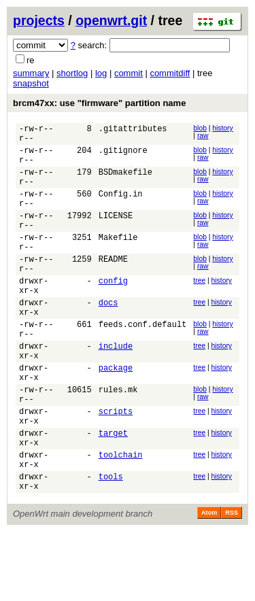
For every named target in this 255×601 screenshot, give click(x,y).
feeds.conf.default (143, 362)
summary (31, 73)
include (116, 388)
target (113, 492)
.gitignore (123, 156)
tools (111, 543)
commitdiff (170, 73)
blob (200, 128)
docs (108, 337)
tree (199, 309)
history (222, 128)
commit (128, 73)
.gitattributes (133, 130)
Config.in (121, 207)
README (113, 285)
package (116, 414)
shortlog (72, 73)
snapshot (31, 83)
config (113, 311)
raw (203, 135)
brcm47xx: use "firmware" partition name (99, 103)
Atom (209, 582)
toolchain (121, 517)
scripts (116, 466)
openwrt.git (111, 20)
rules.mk (118, 440)
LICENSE (116, 233)
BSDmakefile (125, 182)
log (101, 73)
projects (39, 20)
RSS (231, 582)
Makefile (118, 259)
